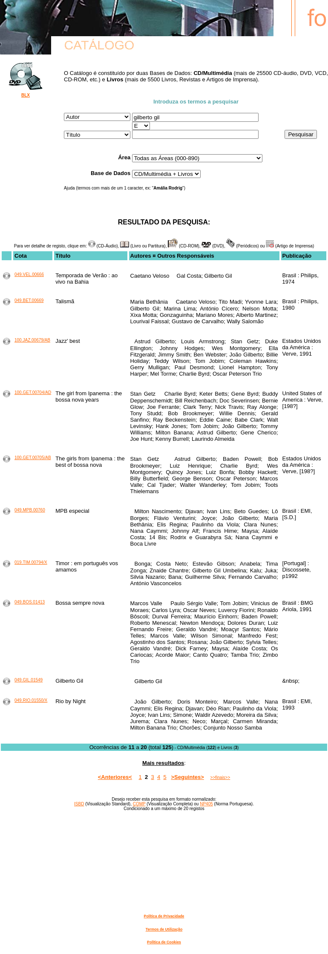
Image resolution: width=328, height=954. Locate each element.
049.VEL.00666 (29, 274)
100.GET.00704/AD (32, 392)
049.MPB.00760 (29, 510)
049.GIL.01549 (28, 680)
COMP (139, 804)
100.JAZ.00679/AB (32, 340)
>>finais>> (220, 777)
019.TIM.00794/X (30, 562)
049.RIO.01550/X (30, 700)
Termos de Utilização (164, 929)
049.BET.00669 (28, 300)
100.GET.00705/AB (32, 457)
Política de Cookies (164, 942)
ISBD (79, 804)
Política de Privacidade (164, 916)
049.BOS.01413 (29, 602)
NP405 (206, 804)
